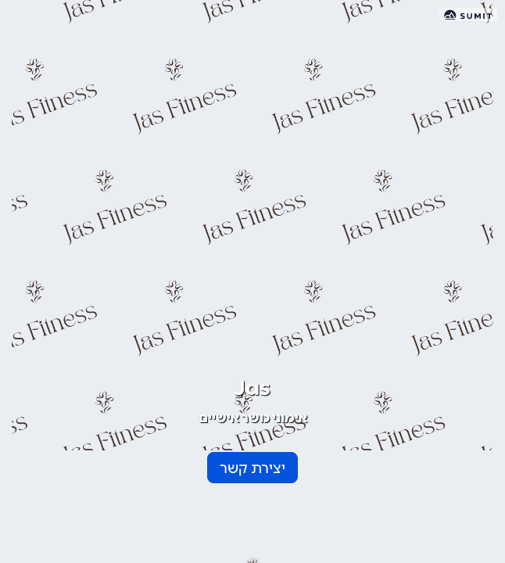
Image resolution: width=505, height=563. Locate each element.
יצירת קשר (252, 468)
